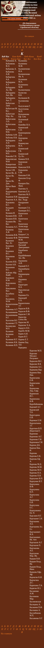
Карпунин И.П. (36, 478)
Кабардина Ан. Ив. (10, 88)
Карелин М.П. (36, 351)
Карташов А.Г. (36, 542)
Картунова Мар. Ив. (34, 554)
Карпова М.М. (36, 467)
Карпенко (34, 434)
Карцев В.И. (35, 559)
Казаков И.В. (11, 216)
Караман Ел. (23, 295)
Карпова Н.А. (35, 473)
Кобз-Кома (30, 56)
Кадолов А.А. (12, 200)
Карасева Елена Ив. (22, 318)
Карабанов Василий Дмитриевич (23, 245)
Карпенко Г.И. (36, 439)
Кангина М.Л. (24, 194)
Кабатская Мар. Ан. (10, 115)
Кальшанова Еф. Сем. (23, 115)
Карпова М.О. (36, 470)
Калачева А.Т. (12, 309)
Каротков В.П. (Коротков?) (36, 429)
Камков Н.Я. (23, 159)
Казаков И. (10, 213)
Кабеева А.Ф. (11, 135)
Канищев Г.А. (24, 208)
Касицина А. (35, 604)
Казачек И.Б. (11, 262)
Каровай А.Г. (35, 407)
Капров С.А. (23, 234)
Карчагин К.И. (36, 577)
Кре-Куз (28, 59)
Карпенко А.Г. (36, 436)
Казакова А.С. (12, 227)
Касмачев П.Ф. (36, 607)
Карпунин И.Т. (36, 481)
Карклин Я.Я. (35, 364)
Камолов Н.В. (24, 167)
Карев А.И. (23, 334)
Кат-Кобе (18, 56)
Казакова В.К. (12, 235)
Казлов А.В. (11, 264)
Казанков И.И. (10, 247)
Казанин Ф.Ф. (12, 238)
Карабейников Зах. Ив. (24, 256)
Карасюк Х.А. (24, 325)
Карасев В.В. (24, 308)
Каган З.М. (10, 170)
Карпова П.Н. (35, 475)
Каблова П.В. (11, 137)
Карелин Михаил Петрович (34, 355)
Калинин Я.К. (12, 342)
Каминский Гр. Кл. (23, 155)
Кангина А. (23, 189)
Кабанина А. (11, 61)
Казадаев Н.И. (10, 209)
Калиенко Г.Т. (12, 323)
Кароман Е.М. (36, 420)
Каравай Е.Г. (23, 266)
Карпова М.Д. (36, 464)
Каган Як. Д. (11, 173)
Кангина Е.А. (24, 191)
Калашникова (12, 312)
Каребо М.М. (24, 331)
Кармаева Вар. (36, 370)
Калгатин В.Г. (12, 320)
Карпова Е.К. (35, 456)
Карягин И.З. (35, 588)
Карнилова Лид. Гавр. (34, 389)
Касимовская (35, 601)
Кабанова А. (11, 69)
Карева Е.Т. (23, 339)
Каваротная (11, 164)
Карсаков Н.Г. (36, 516)
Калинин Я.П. (12, 345)
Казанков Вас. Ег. (10, 242)
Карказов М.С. (36, 361)
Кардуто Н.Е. (24, 328)
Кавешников (11, 167)
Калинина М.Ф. (22, 64)
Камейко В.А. (24, 125)
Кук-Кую (38, 59)
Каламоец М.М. (10, 300)
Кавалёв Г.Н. (11, 156)
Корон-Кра (17, 59)
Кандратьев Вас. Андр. (23, 198)
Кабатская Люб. (10, 104)
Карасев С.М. (24, 314)
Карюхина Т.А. (36, 585)
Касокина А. (35, 610)
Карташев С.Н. (36, 518)
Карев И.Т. (23, 336)
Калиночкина (24, 90)
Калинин (9, 331)
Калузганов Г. (24, 106)
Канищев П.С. (24, 210)
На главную (29, 36)
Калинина (22, 61)
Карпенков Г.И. (36, 442)
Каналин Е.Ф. (24, 175)
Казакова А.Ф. (10, 231)
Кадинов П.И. (12, 197)
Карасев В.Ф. (24, 311)
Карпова (33, 453)
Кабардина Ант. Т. (10, 99)
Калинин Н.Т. (12, 339)
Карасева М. (23, 322)
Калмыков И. (24, 98)
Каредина (22, 347)
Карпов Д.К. (35, 445)
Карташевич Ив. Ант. (35, 538)
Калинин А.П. (9, 335)
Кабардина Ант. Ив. (10, 94)
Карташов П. (35, 545)
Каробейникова (36, 404)
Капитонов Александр (23, 225)
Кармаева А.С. (36, 367)
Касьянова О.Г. (36, 618)
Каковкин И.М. (10, 279)
